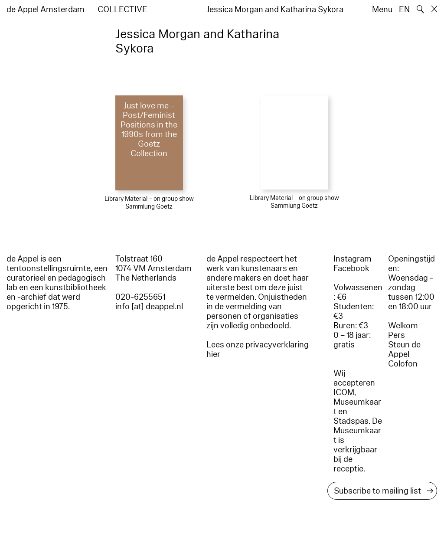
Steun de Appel (404, 349)
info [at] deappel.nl (149, 306)
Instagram (352, 259)
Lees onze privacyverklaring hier (257, 349)
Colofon (403, 364)
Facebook (351, 268)
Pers (396, 335)
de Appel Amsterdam (46, 9)
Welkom (403, 325)
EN (404, 9)
